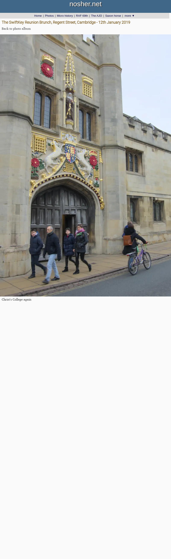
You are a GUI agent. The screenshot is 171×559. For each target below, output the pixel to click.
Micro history (65, 15)
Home (38, 15)
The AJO (96, 15)
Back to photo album (16, 28)
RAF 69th (82, 15)
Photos (49, 15)
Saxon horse (113, 15)
